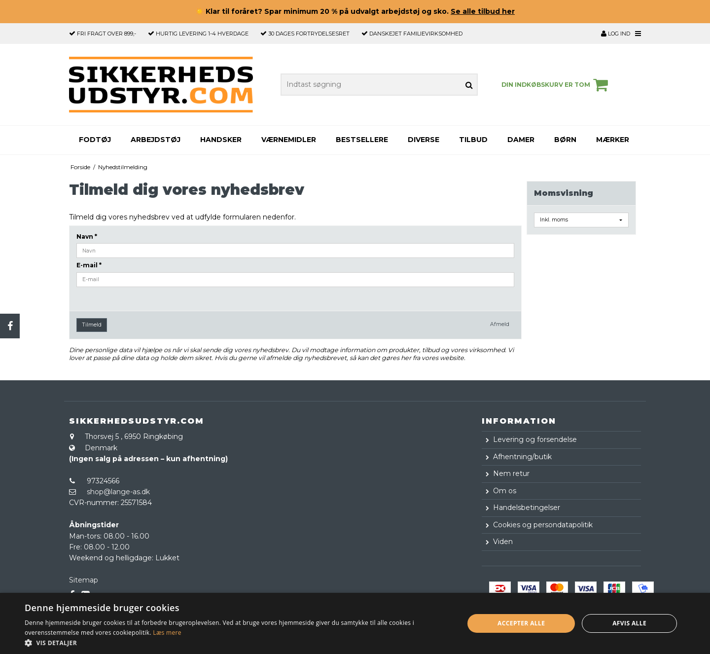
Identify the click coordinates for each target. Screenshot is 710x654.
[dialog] (355, 623)
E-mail (89, 265)
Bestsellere (362, 139)
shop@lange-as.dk (118, 491)
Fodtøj (95, 139)
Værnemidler (288, 139)
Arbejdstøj (155, 139)
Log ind (615, 33)
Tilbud (473, 139)
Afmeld (499, 324)
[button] (238, 642)
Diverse (423, 139)
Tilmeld (92, 325)
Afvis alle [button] (629, 623)
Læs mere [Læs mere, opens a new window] (167, 632)
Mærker (612, 139)
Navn (86, 236)
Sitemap (83, 580)
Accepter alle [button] (521, 623)
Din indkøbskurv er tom (556, 85)
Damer (520, 139)
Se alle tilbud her (483, 11)
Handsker (221, 139)
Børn (565, 139)
